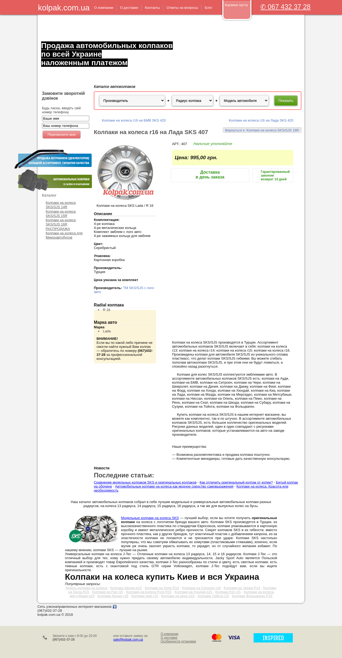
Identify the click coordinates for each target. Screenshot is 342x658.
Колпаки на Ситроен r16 (201, 588)
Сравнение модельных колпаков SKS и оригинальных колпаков (145, 482)
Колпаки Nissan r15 (113, 596)
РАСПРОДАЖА (58, 229)
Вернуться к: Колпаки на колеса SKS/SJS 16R (262, 130)
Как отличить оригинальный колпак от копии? (236, 482)
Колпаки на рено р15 (178, 596)
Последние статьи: (124, 475)
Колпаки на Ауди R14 (162, 588)
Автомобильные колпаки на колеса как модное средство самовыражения (174, 486)
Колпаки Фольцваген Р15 (252, 596)
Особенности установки (178, 641)
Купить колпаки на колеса (86, 588)
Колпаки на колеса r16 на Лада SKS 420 (261, 120)
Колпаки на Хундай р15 (193, 592)
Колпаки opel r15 (144, 596)
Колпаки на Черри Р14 (242, 588)
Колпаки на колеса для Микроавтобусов (64, 235)
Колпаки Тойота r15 (213, 596)
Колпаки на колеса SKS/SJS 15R (61, 213)
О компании (169, 634)
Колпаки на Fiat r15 (107, 592)
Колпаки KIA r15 (228, 592)
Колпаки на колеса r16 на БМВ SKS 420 (134, 120)
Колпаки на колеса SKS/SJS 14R (61, 205)
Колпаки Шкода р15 (126, 588)
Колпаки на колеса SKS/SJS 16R (61, 222)
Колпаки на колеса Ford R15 (149, 592)
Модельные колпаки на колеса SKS (150, 518)
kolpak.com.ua (64, 7)
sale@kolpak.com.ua (128, 639)
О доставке (169, 638)
